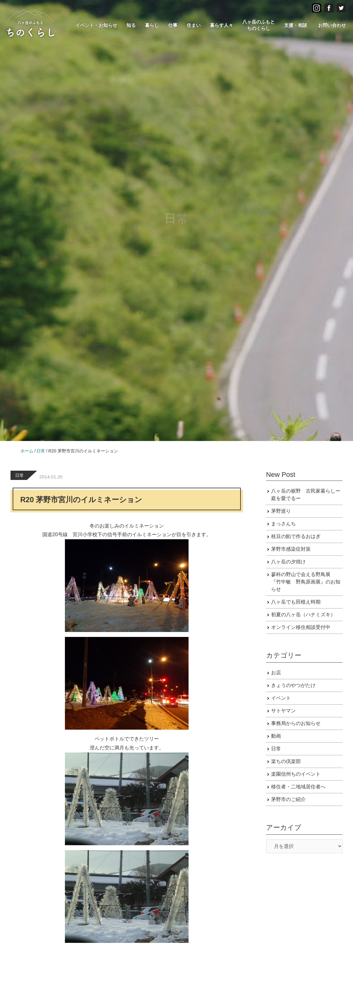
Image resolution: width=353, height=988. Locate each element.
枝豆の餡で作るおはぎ (296, 536)
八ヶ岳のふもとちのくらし (258, 25)
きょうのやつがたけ (293, 685)
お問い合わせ (332, 25)
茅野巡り (281, 511)
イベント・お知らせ (96, 25)
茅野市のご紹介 (288, 799)
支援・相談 (295, 25)
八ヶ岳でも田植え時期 (296, 601)
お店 (276, 672)
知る (131, 25)
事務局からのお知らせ (296, 723)
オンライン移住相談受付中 (300, 627)
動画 (276, 736)
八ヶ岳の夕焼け (288, 561)
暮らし (152, 25)
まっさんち (283, 523)
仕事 (172, 25)
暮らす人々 (221, 25)
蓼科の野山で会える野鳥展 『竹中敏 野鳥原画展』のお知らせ (305, 582)
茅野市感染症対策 (291, 549)
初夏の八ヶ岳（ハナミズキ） (303, 614)
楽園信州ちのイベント (296, 774)
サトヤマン (283, 710)
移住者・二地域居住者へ (298, 786)
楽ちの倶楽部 (286, 761)
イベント (281, 698)
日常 (19, 475)
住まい (194, 25)
